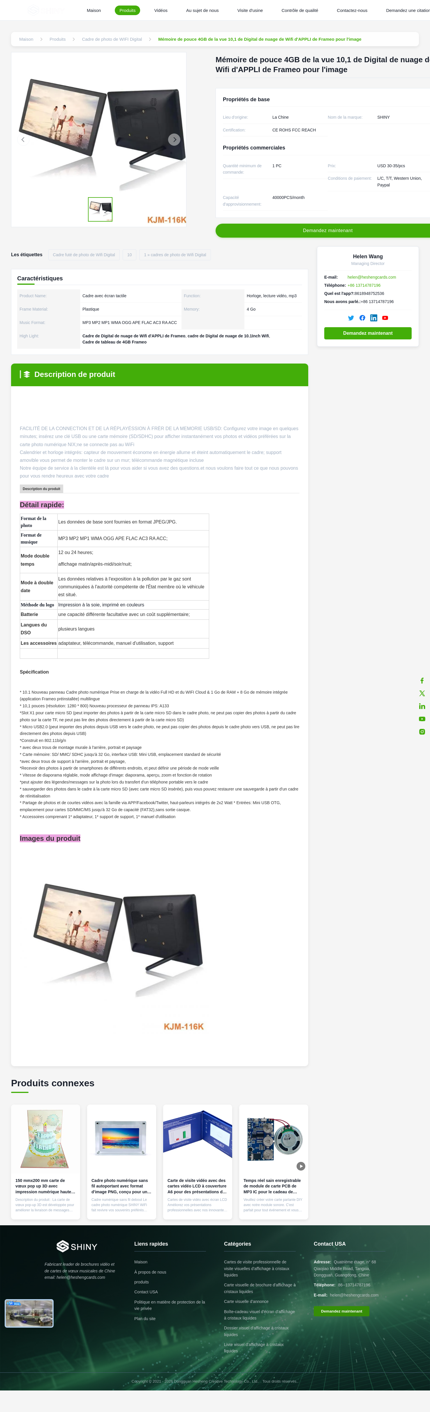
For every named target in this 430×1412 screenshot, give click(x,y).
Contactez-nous (352, 10)
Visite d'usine (250, 10)
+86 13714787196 (364, 285)
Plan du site (145, 1318)
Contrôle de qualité (299, 10)
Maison (94, 10)
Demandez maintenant (368, 333)
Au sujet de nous (202, 10)
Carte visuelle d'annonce (246, 1301)
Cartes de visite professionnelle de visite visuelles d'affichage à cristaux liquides (256, 1268)
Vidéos (161, 10)
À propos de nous (150, 1272)
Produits (127, 10)
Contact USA (146, 1292)
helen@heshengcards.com (372, 277)
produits (141, 1282)
